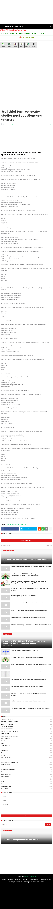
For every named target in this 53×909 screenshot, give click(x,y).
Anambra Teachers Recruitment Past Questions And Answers (31, 672)
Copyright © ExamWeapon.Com (34, 882)
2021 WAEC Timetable (26, 724)
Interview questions (26, 741)
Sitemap (10, 879)
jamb (26, 743)
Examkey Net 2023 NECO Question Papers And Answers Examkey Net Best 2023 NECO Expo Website (29, 575)
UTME (26, 781)
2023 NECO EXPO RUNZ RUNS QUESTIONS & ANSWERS (27, 657)
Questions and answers (26, 769)
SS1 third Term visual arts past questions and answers (29, 610)
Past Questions (23, 524)
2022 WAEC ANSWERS (26, 726)
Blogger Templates (30, 876)
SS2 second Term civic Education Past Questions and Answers (28, 694)
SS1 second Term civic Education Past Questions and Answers (31, 665)
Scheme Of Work (26, 774)
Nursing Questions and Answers (26, 762)
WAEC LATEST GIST (26, 786)
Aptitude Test (26, 734)
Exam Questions (26, 738)
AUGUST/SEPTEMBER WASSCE (26, 736)
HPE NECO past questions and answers (23, 596)
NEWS (26, 760)
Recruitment (26, 772)
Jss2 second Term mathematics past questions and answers (31, 567)
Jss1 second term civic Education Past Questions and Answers (28, 680)
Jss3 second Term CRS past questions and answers (28, 617)
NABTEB (26, 755)
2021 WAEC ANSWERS (12, 108)
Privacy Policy (34, 879)
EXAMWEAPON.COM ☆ (13, 26)
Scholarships (26, 777)
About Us (17, 879)
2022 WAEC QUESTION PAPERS (26, 731)
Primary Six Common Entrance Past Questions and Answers (30, 708)
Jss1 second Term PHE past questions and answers (27, 686)
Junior (26, 748)
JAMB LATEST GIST (26, 746)
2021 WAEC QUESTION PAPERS (26, 722)
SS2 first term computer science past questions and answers (31, 625)
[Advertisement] (26, 12)
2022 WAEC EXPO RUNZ (26, 729)
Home (3, 108)
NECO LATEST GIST (26, 758)
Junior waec (26, 750)
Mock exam (26, 753)
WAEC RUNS (26, 788)
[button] (2, 26)
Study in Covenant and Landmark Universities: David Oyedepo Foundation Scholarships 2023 (28, 582)
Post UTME (26, 767)
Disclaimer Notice (45, 879)
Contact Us (25, 879)
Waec (26, 784)
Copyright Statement (15, 882)
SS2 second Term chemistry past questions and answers (29, 603)
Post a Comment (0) (26, 540)
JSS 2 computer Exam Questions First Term (25, 650)
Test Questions (26, 779)
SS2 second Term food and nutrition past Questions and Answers (29, 589)
